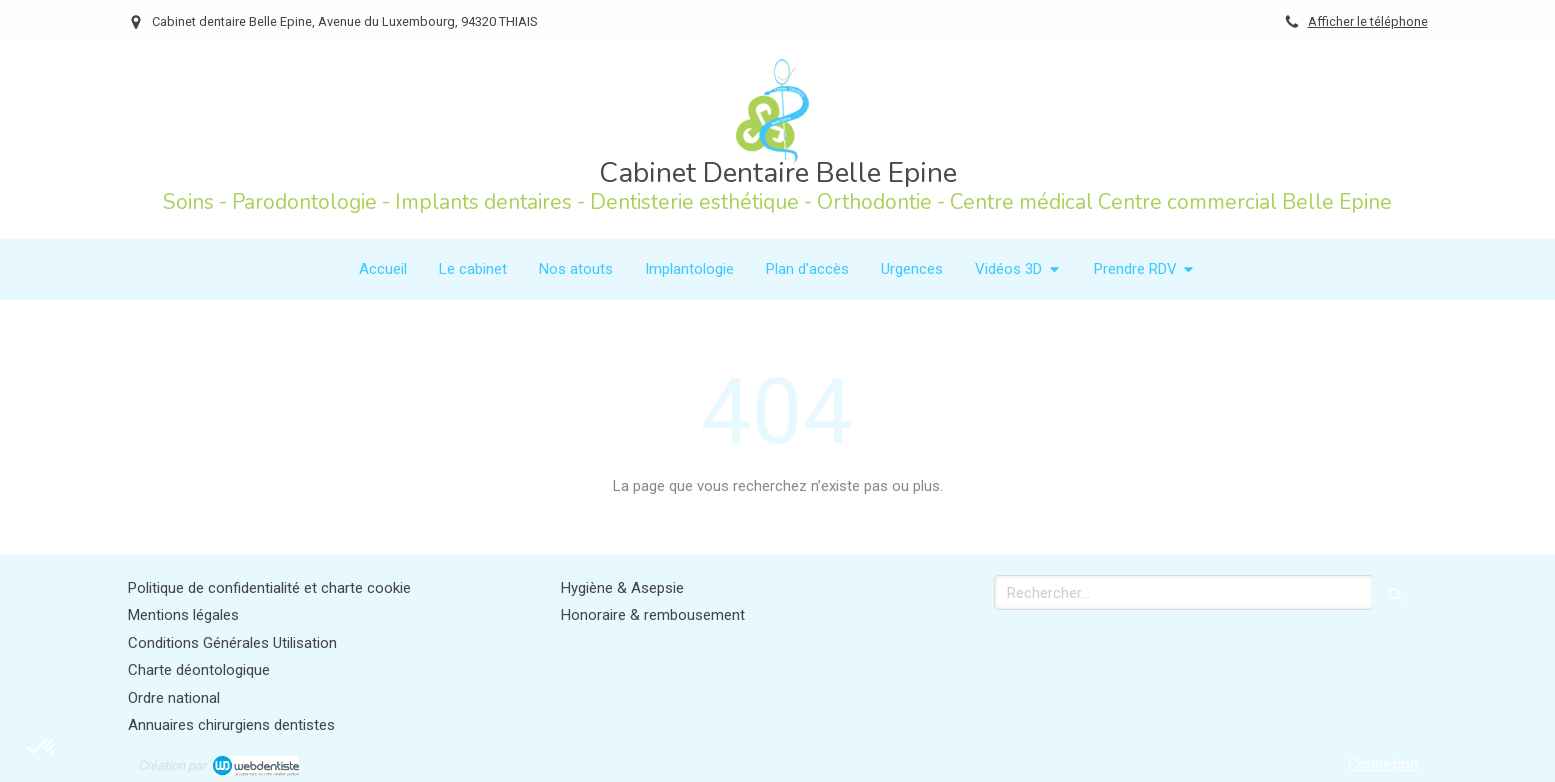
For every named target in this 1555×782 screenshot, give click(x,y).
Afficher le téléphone (1368, 21)
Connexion (1383, 764)
